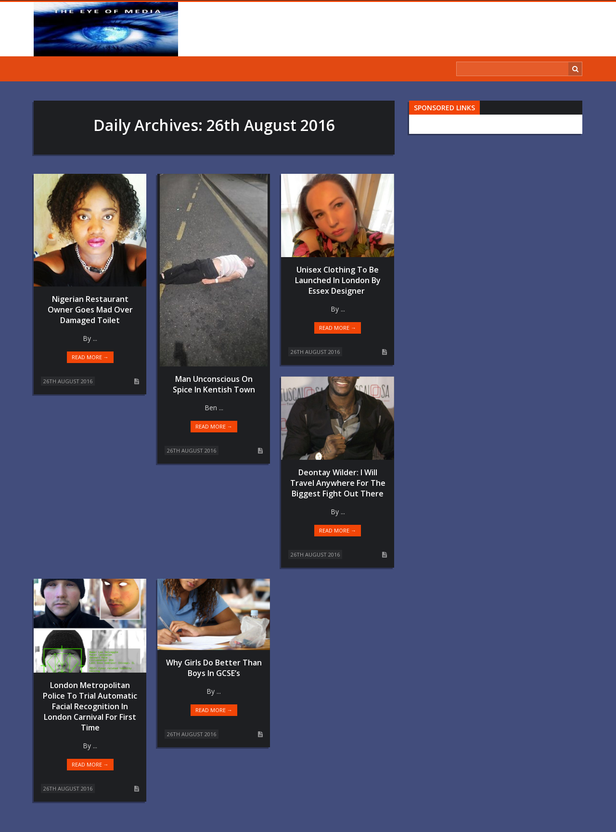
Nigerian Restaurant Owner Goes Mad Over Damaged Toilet (90, 309)
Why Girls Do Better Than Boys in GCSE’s (214, 667)
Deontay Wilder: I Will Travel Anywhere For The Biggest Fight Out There (337, 483)
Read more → (90, 357)
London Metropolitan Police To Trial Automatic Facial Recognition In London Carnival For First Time (90, 706)
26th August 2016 (67, 381)
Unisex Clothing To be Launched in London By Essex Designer (338, 280)
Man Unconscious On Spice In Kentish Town (214, 384)
